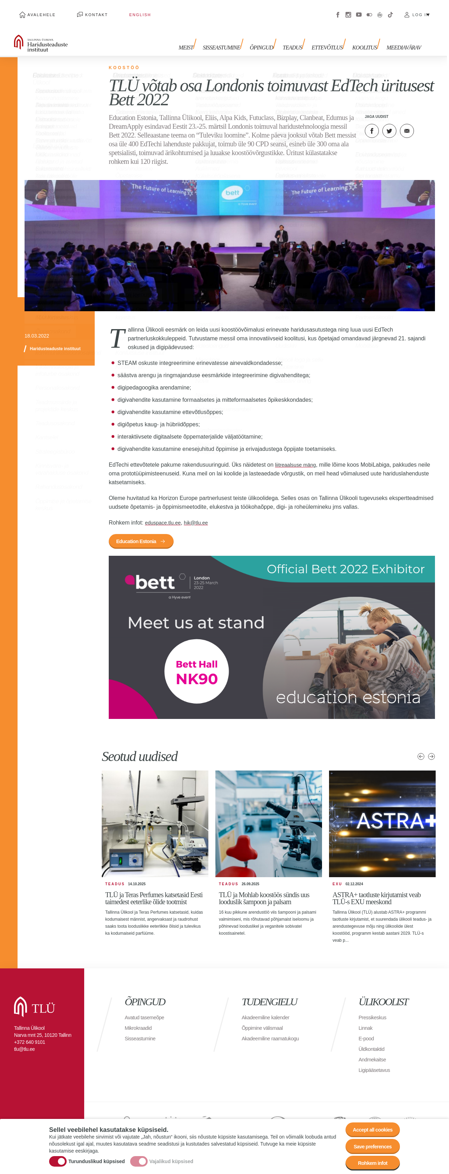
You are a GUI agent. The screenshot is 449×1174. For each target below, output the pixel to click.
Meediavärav (404, 38)
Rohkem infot (369, 1162)
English (113, 10)
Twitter (389, 123)
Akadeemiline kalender (268, 1012)
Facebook (337, 10)
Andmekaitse (373, 1054)
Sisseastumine (235, 38)
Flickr (369, 10)
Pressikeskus (373, 1012)
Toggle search (438, 35)
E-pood (367, 1033)
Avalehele (36, 10)
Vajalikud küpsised (171, 1157)
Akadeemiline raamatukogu (274, 1033)
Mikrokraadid (140, 1023)
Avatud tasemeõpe (147, 1012)
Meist (202, 38)
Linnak (366, 1023)
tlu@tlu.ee (24, 1044)
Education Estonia (140, 535)
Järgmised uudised (431, 751)
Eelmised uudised (420, 751)
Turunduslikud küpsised (96, 1157)
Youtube (358, 10)
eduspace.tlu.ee (165, 515)
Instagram (348, 10)
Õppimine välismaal (265, 1023)
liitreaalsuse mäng (297, 457)
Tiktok (390, 10)
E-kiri (407, 123)
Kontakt (80, 10)
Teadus (300, 38)
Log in (421, 10)
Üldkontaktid (372, 1044)
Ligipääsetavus (376, 1065)
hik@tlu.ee (201, 515)
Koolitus (367, 38)
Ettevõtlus (332, 38)
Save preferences (369, 1142)
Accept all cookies (369, 1123)
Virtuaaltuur (379, 10)
